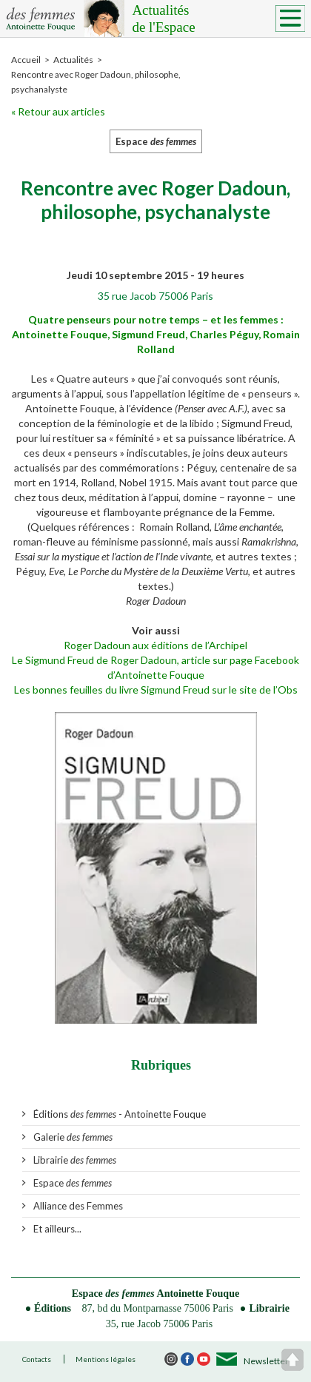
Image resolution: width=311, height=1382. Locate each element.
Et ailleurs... (57, 1229)
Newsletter (266, 1360)
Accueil (26, 59)
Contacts (36, 1359)
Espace (72, 1183)
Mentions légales (106, 1359)
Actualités (214, 19)
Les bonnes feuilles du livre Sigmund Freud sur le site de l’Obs (156, 689)
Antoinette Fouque (198, 1293)
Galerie (73, 1137)
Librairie (74, 1160)
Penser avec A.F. (211, 408)
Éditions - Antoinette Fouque (119, 1114)
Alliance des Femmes (78, 1206)
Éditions (52, 1308)
